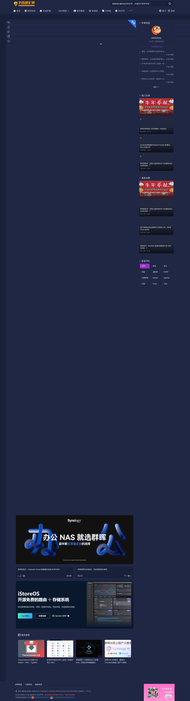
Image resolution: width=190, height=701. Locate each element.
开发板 (106, 11)
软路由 (93, 11)
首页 (16, 11)
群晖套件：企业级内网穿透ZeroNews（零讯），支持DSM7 (152, 59)
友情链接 (18, 684)
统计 (162, 11)
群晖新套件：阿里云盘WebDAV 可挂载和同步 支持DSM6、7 (156, 165)
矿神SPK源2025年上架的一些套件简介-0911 (152, 64)
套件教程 (79, 11)
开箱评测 (45, 11)
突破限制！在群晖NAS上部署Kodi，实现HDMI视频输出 (152, 71)
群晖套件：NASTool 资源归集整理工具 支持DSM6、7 (155, 247)
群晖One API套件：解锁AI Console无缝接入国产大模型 (152, 79)
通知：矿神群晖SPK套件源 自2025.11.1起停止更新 (152, 51)
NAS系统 (64, 11)
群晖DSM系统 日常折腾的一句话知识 (153, 129)
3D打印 (120, 11)
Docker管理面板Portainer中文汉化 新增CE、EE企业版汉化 (156, 146)
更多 (156, 87)
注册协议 (28, 684)
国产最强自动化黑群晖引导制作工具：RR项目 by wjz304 (155, 228)
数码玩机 (30, 11)
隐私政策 (38, 684)
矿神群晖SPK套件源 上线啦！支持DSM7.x (155, 110)
